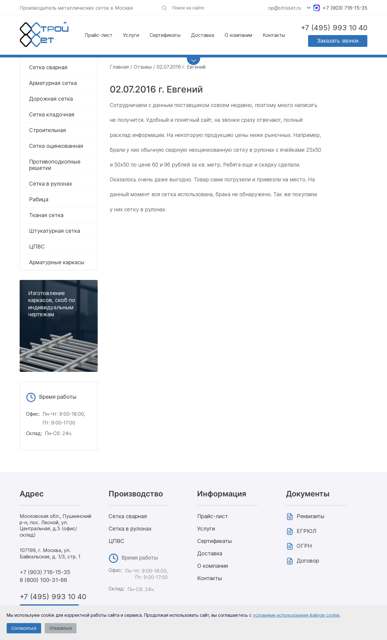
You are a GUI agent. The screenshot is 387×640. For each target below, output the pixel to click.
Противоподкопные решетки (54, 164)
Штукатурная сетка (54, 231)
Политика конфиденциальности (329, 632)
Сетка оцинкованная (56, 146)
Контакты (274, 35)
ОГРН (304, 546)
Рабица (38, 199)
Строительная (47, 130)
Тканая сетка (46, 215)
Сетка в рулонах (50, 183)
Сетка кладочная (51, 114)
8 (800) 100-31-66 (43, 580)
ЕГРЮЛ (307, 531)
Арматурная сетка (53, 83)
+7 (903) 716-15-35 (345, 8)
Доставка (202, 35)
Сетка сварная (48, 67)
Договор (308, 560)
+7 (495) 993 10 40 (334, 27)
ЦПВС (37, 246)
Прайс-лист (98, 35)
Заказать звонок (338, 41)
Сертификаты (165, 35)
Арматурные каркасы (56, 262)
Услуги (131, 35)
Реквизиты (310, 516)
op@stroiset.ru (284, 8)
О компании (238, 35)
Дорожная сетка (51, 99)
